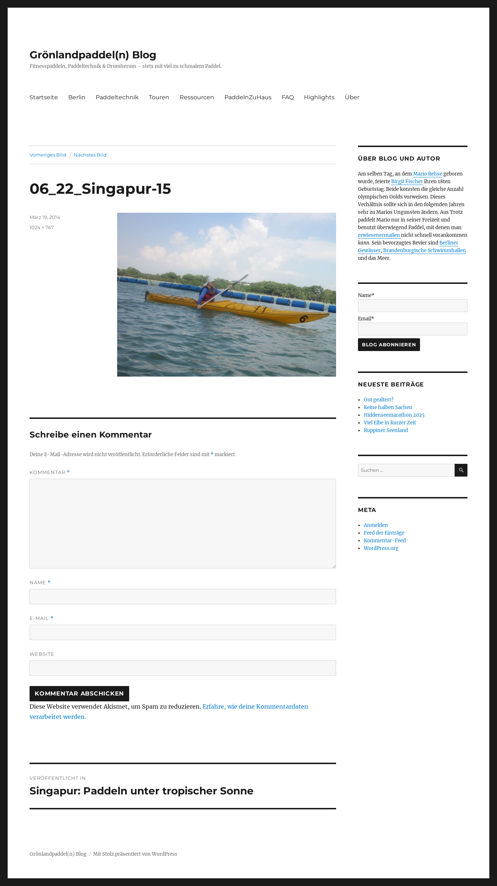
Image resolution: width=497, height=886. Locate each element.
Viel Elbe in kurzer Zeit (390, 423)
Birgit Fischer (407, 181)
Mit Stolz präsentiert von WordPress (135, 854)
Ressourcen (197, 97)
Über (352, 97)
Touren (159, 97)
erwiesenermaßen (379, 235)
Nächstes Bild (90, 155)
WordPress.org (381, 548)
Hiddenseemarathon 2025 (394, 415)
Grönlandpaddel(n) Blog (93, 55)
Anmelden (376, 525)
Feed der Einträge (384, 533)
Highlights (319, 97)
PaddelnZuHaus (247, 97)
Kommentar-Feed (385, 541)
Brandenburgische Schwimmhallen (424, 250)
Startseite (44, 97)
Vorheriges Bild (48, 155)
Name (40, 582)
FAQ (288, 97)
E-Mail (42, 618)
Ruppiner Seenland (386, 430)
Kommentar (50, 472)
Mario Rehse (427, 174)
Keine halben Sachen (388, 407)
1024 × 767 (42, 227)
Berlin (76, 97)
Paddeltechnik (117, 97)
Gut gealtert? (378, 400)
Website (42, 654)
